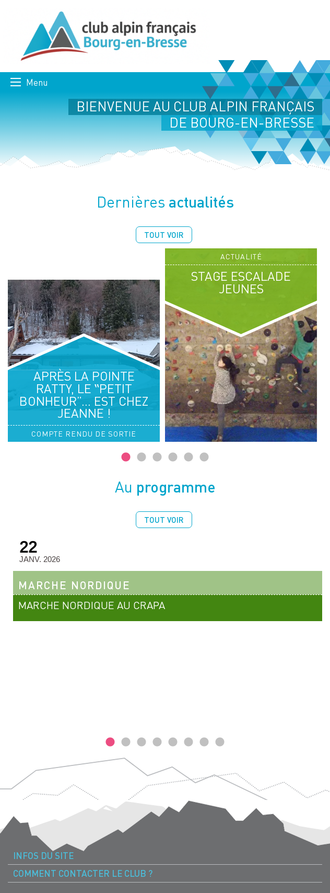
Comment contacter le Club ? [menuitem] (82, 873)
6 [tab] (204, 457)
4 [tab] (173, 457)
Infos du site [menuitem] (43, 855)
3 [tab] (157, 457)
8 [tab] (220, 742)
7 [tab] (204, 742)
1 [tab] (126, 457)
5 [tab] (188, 457)
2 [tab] (141, 457)
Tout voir (164, 234)
